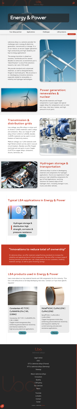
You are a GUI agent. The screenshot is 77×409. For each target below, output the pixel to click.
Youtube (38, 393)
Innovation (38, 377)
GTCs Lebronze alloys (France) (38, 363)
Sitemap (38, 369)
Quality (38, 380)
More (22, 235)
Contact (71, 34)
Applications (31, 32)
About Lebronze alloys (38, 374)
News (38, 388)
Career (38, 402)
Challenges (46, 32)
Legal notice (38, 358)
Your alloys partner (15, 32)
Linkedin (38, 396)
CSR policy (38, 383)
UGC (38, 361)
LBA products (61, 32)
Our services (38, 385)
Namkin (43, 405)
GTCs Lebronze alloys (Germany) (38, 366)
